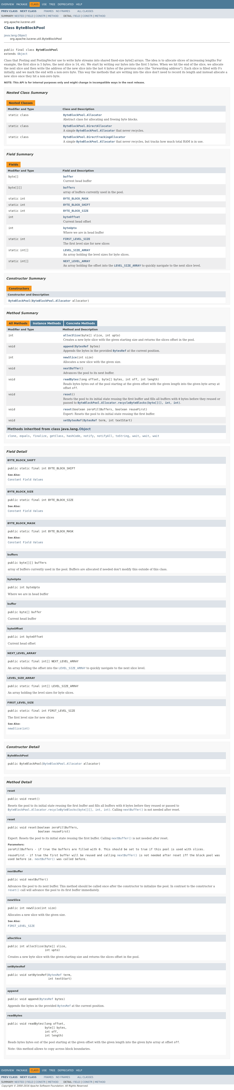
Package (21, 4)
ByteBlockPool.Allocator (82, 115)
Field (29, 16)
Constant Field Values (25, 479)
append (68, 346)
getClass (56, 436)
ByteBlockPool (19, 300)
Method (53, 16)
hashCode (73, 436)
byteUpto (70, 228)
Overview (7, 4)
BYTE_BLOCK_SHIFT (76, 204)
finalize (39, 436)
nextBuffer (71, 368)
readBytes (70, 379)
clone (12, 436)
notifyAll (104, 436)
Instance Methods (47, 323)
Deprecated (66, 4)
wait (135, 436)
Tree (52, 4)
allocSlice (71, 335)
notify (88, 436)
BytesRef (81, 346)
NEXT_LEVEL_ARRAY (76, 261)
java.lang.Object (15, 35)
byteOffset (71, 217)
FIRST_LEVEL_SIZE (76, 239)
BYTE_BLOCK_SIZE (75, 210)
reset (67, 394)
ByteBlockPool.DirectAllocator (87, 126)
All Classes (85, 11)
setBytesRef (72, 420)
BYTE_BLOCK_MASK (75, 198)
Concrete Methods (80, 323)
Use (44, 4)
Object (22, 53)
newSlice (70, 357)
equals (25, 436)
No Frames (63, 11)
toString (122, 436)
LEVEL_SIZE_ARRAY (76, 250)
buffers (69, 187)
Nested (19, 16)
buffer (68, 176)
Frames (49, 11)
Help (79, 4)
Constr (41, 16)
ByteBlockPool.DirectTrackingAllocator (94, 137)
